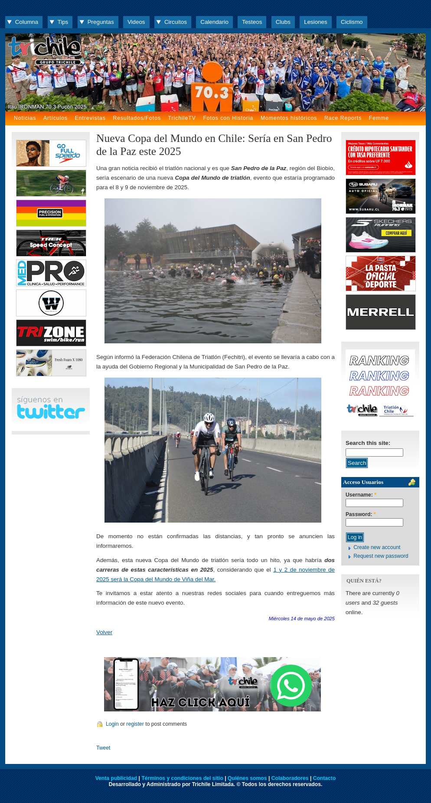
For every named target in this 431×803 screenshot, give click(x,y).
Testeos (252, 22)
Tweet (103, 748)
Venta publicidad (116, 778)
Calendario (214, 22)
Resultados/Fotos (137, 118)
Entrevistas (90, 118)
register (135, 724)
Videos (136, 22)
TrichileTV (182, 118)
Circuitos (175, 22)
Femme (379, 118)
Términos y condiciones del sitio (182, 778)
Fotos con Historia (228, 118)
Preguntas (101, 22)
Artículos (55, 118)
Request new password (380, 556)
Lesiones (315, 22)
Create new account (376, 547)
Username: (361, 495)
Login (112, 724)
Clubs (283, 22)
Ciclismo (351, 22)
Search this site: (368, 443)
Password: (361, 514)
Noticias (25, 118)
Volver (104, 632)
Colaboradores (290, 778)
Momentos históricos (289, 118)
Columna (26, 22)
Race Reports (343, 118)
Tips (63, 22)
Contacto (324, 778)
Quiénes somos (247, 778)
